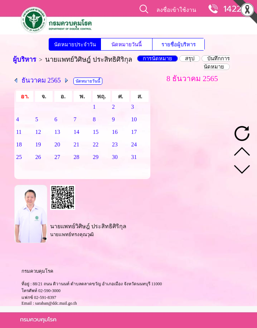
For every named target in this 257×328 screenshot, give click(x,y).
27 (57, 157)
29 (95, 157)
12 (38, 132)
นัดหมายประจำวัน (75, 44)
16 (115, 132)
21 (76, 144)
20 (57, 144)
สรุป (189, 58)
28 (76, 157)
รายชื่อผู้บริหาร (178, 44)
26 (38, 157)
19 (38, 144)
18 (19, 144)
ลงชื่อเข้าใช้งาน (176, 10)
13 (57, 132)
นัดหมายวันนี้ (126, 44)
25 (19, 157)
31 (134, 157)
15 (95, 132)
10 (134, 119)
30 (115, 157)
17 (134, 132)
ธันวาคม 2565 (41, 80)
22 (95, 144)
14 (76, 132)
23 (115, 144)
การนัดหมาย (157, 58)
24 (134, 144)
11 (18, 132)
